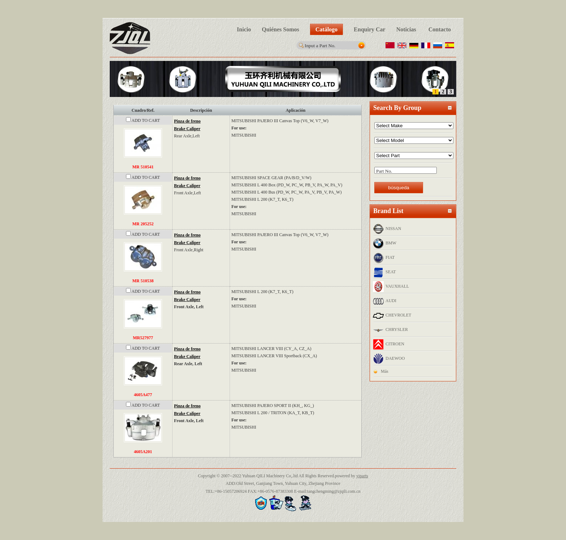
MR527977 (143, 337)
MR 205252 (143, 223)
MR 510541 (143, 166)
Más (384, 371)
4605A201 (143, 451)
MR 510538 (143, 280)
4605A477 (143, 394)
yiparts (362, 475)
